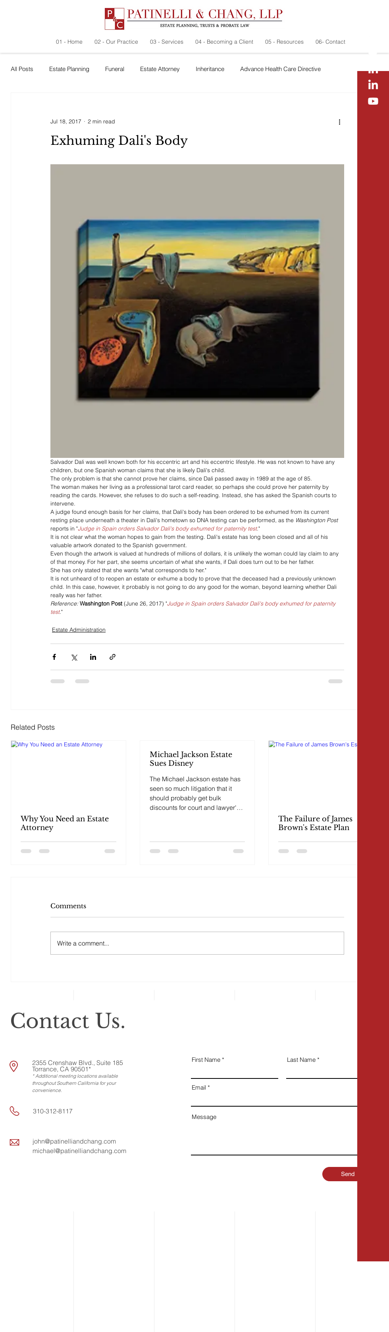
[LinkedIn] (373, 69)
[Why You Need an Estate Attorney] (68, 773)
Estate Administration (79, 629)
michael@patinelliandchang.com (79, 1151)
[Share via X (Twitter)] (73, 657)
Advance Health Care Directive (280, 69)
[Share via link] (112, 657)
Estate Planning (69, 69)
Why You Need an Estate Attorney (65, 823)
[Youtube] (373, 101)
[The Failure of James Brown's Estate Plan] (326, 773)
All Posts (22, 69)
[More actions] (339, 121)
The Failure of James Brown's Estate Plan (315, 823)
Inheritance (210, 69)
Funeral (114, 69)
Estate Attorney (160, 69)
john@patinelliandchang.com (74, 1141)
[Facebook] (373, 38)
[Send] (347, 1174)
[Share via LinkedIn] (93, 657)
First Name (206, 1060)
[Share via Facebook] (54, 657)
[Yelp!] (373, 22)
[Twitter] (373, 54)
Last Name (301, 1060)
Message (204, 1117)
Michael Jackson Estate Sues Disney (191, 759)
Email (199, 1087)
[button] (373, 1320)
